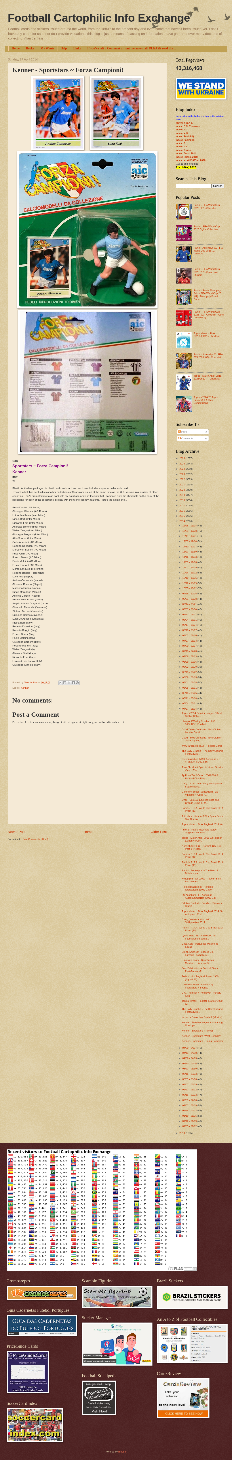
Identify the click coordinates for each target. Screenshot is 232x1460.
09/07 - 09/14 (189, 609)
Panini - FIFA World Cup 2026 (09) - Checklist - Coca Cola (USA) (209, 314)
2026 (182, 458)
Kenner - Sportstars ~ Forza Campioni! (203, 1041)
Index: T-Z (181, 146)
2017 (182, 505)
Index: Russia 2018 (187, 157)
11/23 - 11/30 (189, 551)
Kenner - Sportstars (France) (197, 1030)
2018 (182, 500)
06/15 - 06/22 (189, 672)
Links (77, 48)
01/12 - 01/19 (189, 1121)
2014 (182, 521)
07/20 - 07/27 (189, 646)
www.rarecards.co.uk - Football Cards (202, 745)
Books (30, 48)
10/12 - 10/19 (189, 583)
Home (16, 48)
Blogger (122, 1451)
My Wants (47, 48)
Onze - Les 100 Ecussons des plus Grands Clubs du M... (200, 801)
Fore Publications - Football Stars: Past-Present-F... (200, 969)
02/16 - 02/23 (189, 1095)
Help (64, 48)
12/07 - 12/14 (189, 541)
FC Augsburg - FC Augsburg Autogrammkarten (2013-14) (199, 896)
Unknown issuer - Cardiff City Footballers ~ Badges (197, 986)
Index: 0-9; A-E (184, 122)
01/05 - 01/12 (189, 1126)
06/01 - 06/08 (189, 682)
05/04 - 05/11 (189, 703)
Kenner (25, 687)
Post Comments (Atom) (35, 839)
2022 (182, 479)
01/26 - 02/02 (189, 1110)
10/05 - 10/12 (189, 588)
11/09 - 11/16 (189, 562)
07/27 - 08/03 (189, 640)
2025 (182, 463)
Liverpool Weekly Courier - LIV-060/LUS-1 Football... (198, 722)
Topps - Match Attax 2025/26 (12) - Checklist (206, 334)
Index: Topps (183, 150)
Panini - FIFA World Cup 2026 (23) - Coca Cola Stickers (207, 272)
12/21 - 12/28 (189, 531)
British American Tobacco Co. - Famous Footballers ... (198, 953)
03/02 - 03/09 (189, 1084)
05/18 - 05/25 (189, 693)
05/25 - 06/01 (189, 687)
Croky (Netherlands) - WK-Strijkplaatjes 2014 (196, 921)
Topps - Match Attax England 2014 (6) (202, 824)
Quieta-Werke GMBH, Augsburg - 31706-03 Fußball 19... (200, 760)
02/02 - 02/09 (189, 1105)
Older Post (159, 832)
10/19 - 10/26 (189, 578)
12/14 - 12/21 (189, 536)
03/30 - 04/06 (189, 1063)
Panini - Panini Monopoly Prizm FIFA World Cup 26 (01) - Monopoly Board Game (207, 295)
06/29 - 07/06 (189, 661)
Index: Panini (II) (185, 140)
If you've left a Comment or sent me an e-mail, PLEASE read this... (131, 48)
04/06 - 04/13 (189, 1058)
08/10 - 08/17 (189, 630)
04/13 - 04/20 (189, 1053)
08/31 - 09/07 (189, 614)
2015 (182, 516)
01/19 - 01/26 (189, 1115)
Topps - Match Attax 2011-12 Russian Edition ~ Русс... (202, 839)
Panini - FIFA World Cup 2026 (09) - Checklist (207, 206)
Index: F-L (181, 129)
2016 (182, 510)
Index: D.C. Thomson (188, 126)
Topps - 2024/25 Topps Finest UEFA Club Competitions (206, 400)
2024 (182, 469)
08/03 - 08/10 (189, 635)
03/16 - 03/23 (189, 1074)
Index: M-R (182, 133)
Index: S (180, 143)
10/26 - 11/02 (189, 572)
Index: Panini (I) (185, 136)
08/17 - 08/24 (189, 625)
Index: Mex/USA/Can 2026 (190, 160)
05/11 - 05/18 (189, 698)
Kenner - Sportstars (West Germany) (201, 1036)
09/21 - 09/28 (189, 599)
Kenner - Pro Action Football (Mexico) (202, 1017)
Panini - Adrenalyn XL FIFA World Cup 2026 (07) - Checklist (208, 250)
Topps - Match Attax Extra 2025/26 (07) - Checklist (207, 377)
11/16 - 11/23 (189, 557)
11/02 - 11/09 (189, 567)
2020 (182, 490)
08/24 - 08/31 (189, 619)
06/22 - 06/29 (189, 666)
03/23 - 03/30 (189, 1068)
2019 (182, 495)
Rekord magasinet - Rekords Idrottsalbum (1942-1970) (197, 888)
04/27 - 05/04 (189, 708)
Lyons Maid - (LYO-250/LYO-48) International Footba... (199, 937)
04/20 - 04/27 (189, 1048)
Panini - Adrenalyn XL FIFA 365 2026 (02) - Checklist (208, 356)
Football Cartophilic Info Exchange (99, 18)
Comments (185, 438)
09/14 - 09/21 (189, 604)
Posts (183, 431)
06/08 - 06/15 (189, 677)
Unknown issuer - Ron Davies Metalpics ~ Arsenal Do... (198, 961)
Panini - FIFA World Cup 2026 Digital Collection (207, 228)
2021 (182, 484)
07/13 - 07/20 (189, 651)
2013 (182, 1133)
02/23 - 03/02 (189, 1089)
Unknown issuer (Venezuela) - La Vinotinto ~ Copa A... (200, 793)
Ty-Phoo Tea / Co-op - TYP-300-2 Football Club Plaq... (200, 777)
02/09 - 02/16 (189, 1100)
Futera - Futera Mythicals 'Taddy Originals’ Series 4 (199, 831)
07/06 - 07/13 (189, 656)
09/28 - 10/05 (189, 593)
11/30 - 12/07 (189, 546)
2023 (182, 474)
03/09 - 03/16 (189, 1079)
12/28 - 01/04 (189, 525)
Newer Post (16, 832)
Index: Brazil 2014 (186, 153)
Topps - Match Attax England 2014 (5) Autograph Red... (202, 912)
